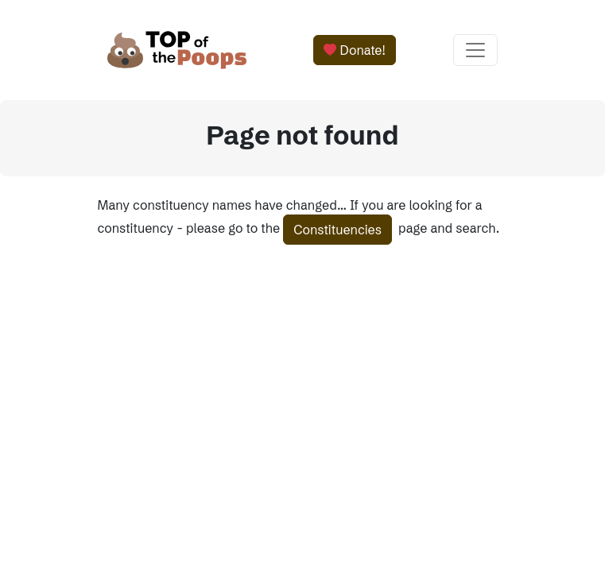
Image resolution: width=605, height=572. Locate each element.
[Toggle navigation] (475, 50)
